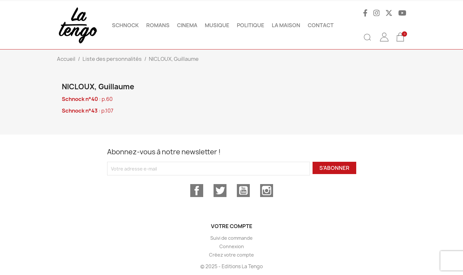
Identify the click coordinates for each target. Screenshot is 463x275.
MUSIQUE (217, 25)
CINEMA (187, 25)
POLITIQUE (250, 25)
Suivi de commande (231, 238)
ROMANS (158, 25)
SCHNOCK (125, 25)
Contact (321, 25)
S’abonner (334, 167)
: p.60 (87, 99)
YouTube (243, 190)
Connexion (231, 246)
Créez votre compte (231, 255)
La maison (286, 25)
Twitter (220, 190)
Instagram (266, 190)
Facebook (196, 190)
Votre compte (231, 226)
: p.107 (87, 110)
